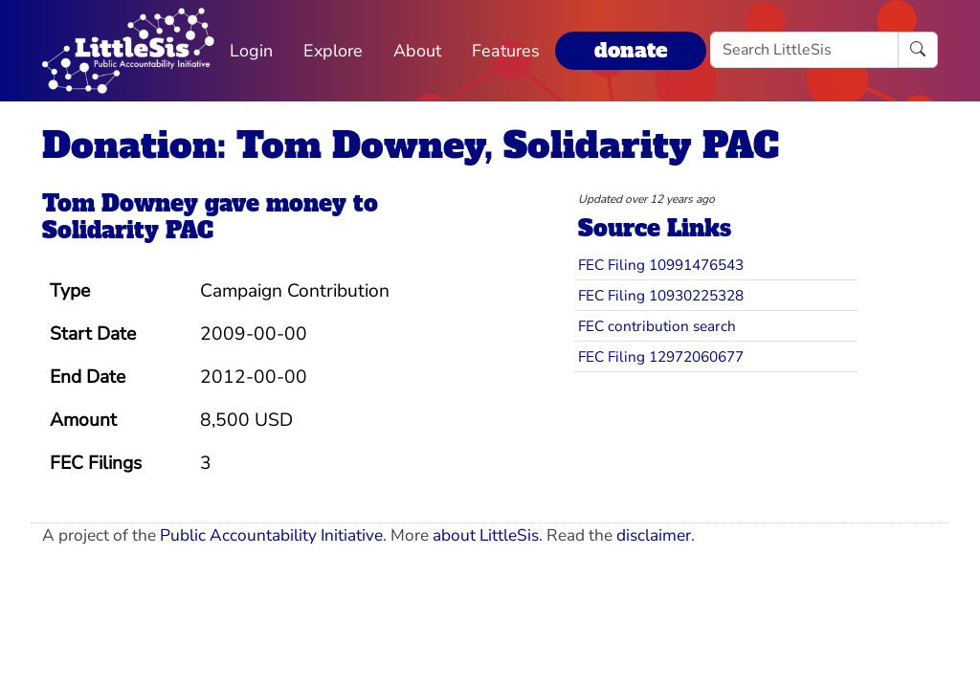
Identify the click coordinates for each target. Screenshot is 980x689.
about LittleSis (486, 535)
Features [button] (506, 50)
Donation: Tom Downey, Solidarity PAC (410, 145)
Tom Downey (120, 204)
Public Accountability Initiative (271, 535)
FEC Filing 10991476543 (661, 265)
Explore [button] (333, 50)
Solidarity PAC (127, 230)
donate (630, 50)
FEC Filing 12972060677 (661, 356)
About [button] (417, 50)
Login (251, 50)
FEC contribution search (657, 326)
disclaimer (653, 535)
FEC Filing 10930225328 (661, 295)
